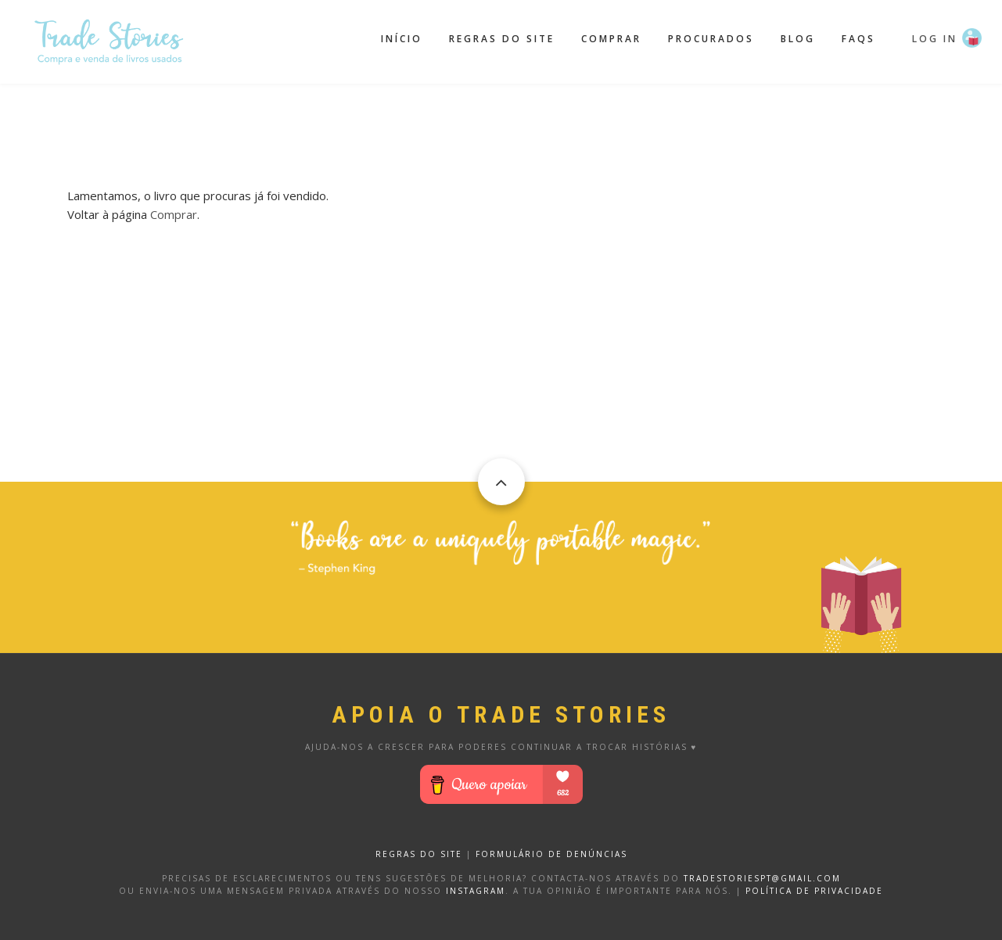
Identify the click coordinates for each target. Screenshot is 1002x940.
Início (401, 38)
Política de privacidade (814, 890)
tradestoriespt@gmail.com (762, 878)
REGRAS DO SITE (418, 854)
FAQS (858, 38)
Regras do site (502, 38)
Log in (934, 38)
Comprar (611, 38)
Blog (798, 38)
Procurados (711, 38)
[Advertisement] (501, 123)
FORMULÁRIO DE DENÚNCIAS (551, 854)
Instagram (475, 890)
